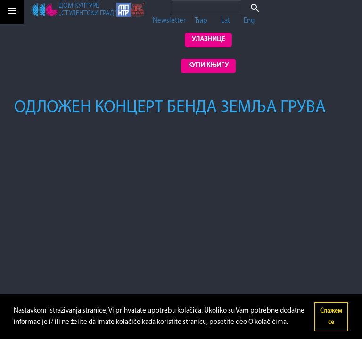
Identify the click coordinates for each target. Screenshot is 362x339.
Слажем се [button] (331, 316)
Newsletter (169, 20)
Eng (249, 20)
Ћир (201, 20)
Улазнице (208, 39)
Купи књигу (208, 65)
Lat (225, 20)
